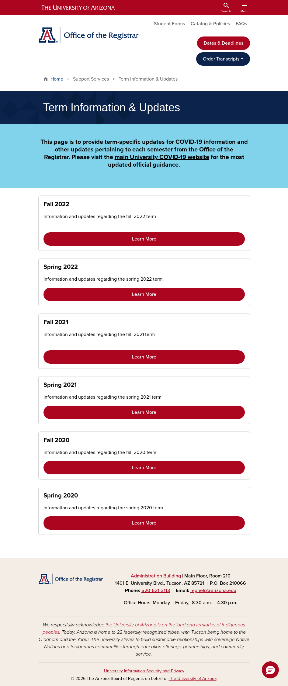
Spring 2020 (60, 495)
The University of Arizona (193, 678)
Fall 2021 (55, 322)
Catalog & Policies (210, 24)
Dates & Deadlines (223, 43)
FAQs (241, 24)
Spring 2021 (60, 385)
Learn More (144, 239)
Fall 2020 (56, 440)
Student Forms (169, 24)
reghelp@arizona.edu (213, 590)
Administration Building (156, 576)
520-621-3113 (155, 590)
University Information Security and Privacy (144, 671)
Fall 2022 (56, 204)
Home (56, 79)
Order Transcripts (221, 59)
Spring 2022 (60, 267)
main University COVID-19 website (162, 157)
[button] (270, 669)
